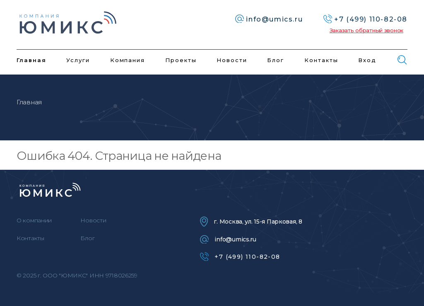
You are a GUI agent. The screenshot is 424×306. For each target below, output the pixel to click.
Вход (367, 60)
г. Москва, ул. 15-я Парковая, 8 (251, 221)
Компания (127, 60)
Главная (31, 60)
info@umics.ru (228, 239)
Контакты (321, 60)
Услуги (78, 60)
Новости (232, 60)
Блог (275, 60)
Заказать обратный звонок (366, 30)
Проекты (181, 60)
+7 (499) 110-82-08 (240, 256)
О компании (34, 220)
